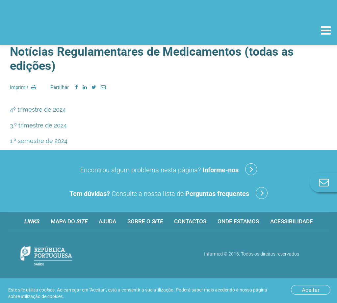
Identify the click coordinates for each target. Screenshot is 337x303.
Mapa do (69, 221)
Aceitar (311, 290)
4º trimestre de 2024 (38, 109)
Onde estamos (238, 221)
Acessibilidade (291, 221)
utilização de (42, 296)
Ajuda (107, 221)
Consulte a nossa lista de (168, 193)
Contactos (190, 221)
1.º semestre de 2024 (38, 140)
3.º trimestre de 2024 (38, 125)
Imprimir (23, 87)
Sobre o (145, 221)
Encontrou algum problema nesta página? (168, 169)
